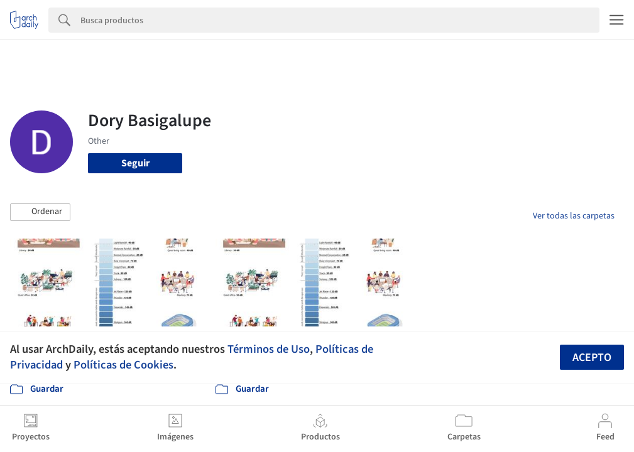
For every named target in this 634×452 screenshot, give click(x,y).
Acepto (591, 357)
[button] (40, 212)
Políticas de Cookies (123, 365)
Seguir (135, 163)
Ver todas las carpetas (574, 216)
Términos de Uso (268, 349)
